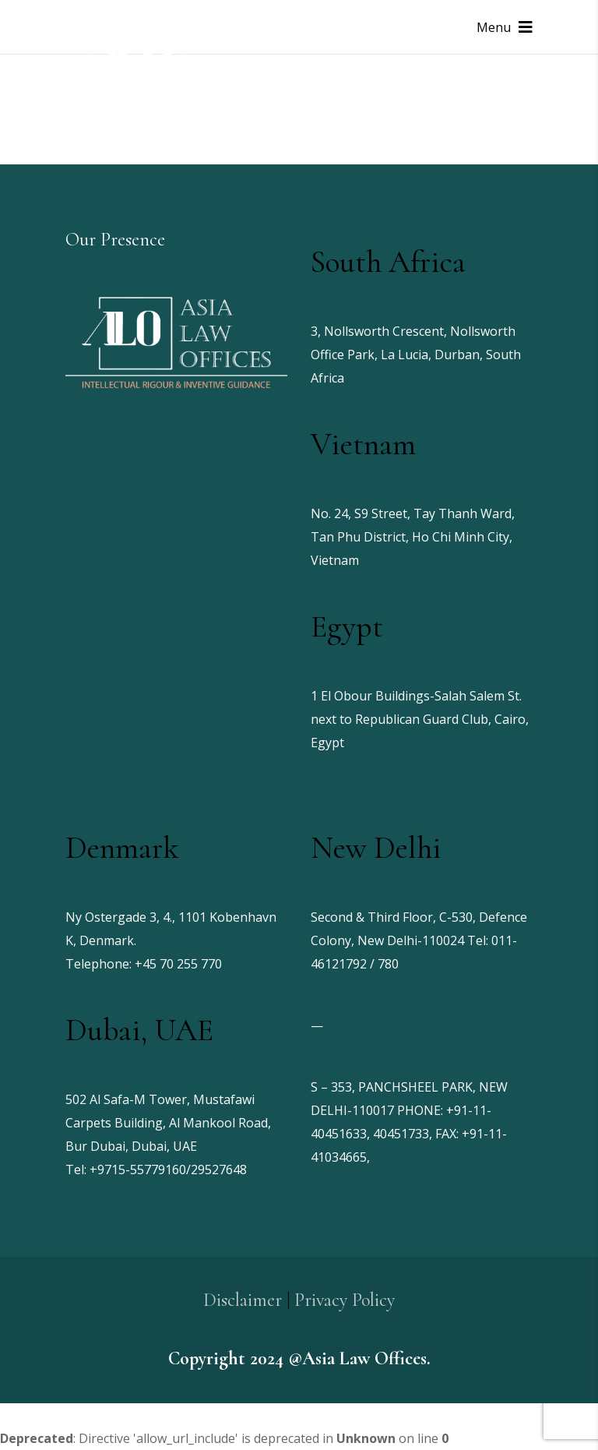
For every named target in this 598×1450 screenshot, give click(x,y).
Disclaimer (242, 1300)
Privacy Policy (344, 1300)
